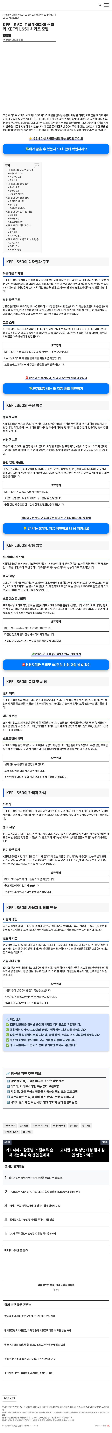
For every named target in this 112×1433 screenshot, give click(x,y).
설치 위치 (13, 215)
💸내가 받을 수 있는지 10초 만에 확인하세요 (56, 149)
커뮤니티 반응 (15, 249)
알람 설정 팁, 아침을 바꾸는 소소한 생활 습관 (37, 1081)
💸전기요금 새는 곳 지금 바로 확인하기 (56, 388)
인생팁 (15, 15)
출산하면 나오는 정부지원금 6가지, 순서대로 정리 (28, 1373)
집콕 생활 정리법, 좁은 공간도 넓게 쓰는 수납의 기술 (30, 1359)
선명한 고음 (14, 191)
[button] (100, 5)
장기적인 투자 (15, 236)
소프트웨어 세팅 (16, 222)
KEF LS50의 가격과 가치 (19, 225)
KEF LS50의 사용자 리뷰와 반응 (22, 239)
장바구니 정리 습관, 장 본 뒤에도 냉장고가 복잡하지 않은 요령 (34, 1344)
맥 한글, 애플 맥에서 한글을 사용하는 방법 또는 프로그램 (44, 1091)
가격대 (12, 229)
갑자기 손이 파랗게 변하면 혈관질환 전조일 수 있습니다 (36, 1177)
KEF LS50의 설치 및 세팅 (19, 211)
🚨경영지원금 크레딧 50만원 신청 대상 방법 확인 (56, 665)
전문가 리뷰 (14, 246)
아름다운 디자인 (16, 173)
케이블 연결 (14, 218)
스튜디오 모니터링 (17, 208)
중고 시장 (13, 232)
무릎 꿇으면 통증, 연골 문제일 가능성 (56, 1285)
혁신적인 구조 (15, 177)
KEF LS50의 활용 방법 (17, 197)
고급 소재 (13, 180)
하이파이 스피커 (11, 1132)
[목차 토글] (35, 165)
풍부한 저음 (14, 187)
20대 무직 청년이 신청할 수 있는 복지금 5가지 (33, 1233)
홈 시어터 (27, 1132)
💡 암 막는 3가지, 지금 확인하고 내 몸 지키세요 (56, 528)
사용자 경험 (14, 243)
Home (6, 15)
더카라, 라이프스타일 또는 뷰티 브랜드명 (34, 1086)
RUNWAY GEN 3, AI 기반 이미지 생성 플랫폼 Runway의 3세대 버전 (45, 1191)
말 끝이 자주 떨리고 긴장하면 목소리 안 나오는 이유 (29, 1316)
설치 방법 (24, 1125)
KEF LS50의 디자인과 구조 (20, 170)
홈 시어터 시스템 (16, 201)
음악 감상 (13, 204)
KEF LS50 (10, 1125)
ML (108, 1426)
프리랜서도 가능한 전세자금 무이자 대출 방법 (32, 1219)
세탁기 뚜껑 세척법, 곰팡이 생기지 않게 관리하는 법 (35, 1205)
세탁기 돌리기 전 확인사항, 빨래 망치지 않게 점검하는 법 (44, 1102)
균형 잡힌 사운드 (16, 194)
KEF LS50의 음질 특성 (17, 184)
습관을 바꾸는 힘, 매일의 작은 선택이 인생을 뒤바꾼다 (42, 1096)
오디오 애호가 (59, 1125)
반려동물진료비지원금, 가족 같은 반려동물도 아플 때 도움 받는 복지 (37, 1330)
